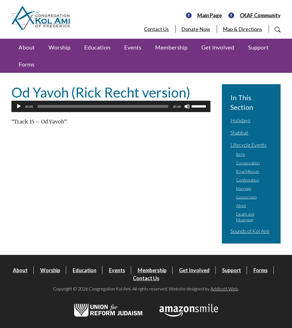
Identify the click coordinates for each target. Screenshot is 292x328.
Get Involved (217, 47)
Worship (59, 47)
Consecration (248, 162)
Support (258, 47)
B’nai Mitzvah (247, 171)
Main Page (209, 15)
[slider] (103, 106)
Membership (171, 47)
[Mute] (187, 106)
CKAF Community (260, 15)
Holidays (240, 120)
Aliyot (241, 205)
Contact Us (156, 29)
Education (97, 47)
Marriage (244, 188)
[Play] (19, 106)
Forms (27, 64)
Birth (240, 154)
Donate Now (195, 29)
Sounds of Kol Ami (249, 231)
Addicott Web (224, 288)
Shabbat (239, 132)
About (27, 47)
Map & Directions (242, 29)
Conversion (246, 197)
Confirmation (247, 180)
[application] (110, 106)
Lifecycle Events (248, 145)
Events (132, 47)
